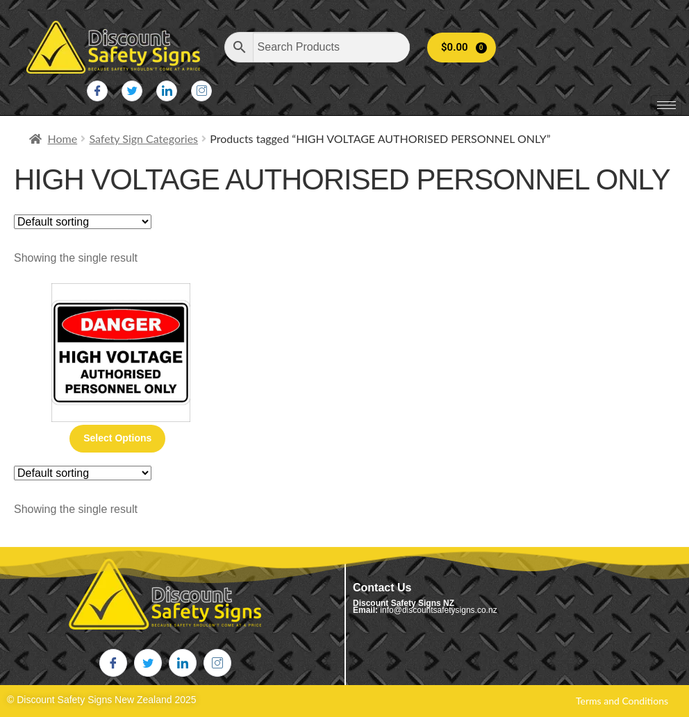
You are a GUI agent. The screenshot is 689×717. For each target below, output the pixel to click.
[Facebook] (97, 91)
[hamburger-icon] (666, 105)
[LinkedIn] (166, 91)
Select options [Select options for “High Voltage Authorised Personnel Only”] (117, 438)
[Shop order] (82, 221)
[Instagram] (201, 91)
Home (63, 138)
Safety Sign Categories (143, 138)
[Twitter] (132, 91)
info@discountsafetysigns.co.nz (438, 610)
